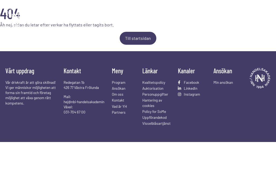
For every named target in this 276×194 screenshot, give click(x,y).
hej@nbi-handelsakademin (84, 101)
